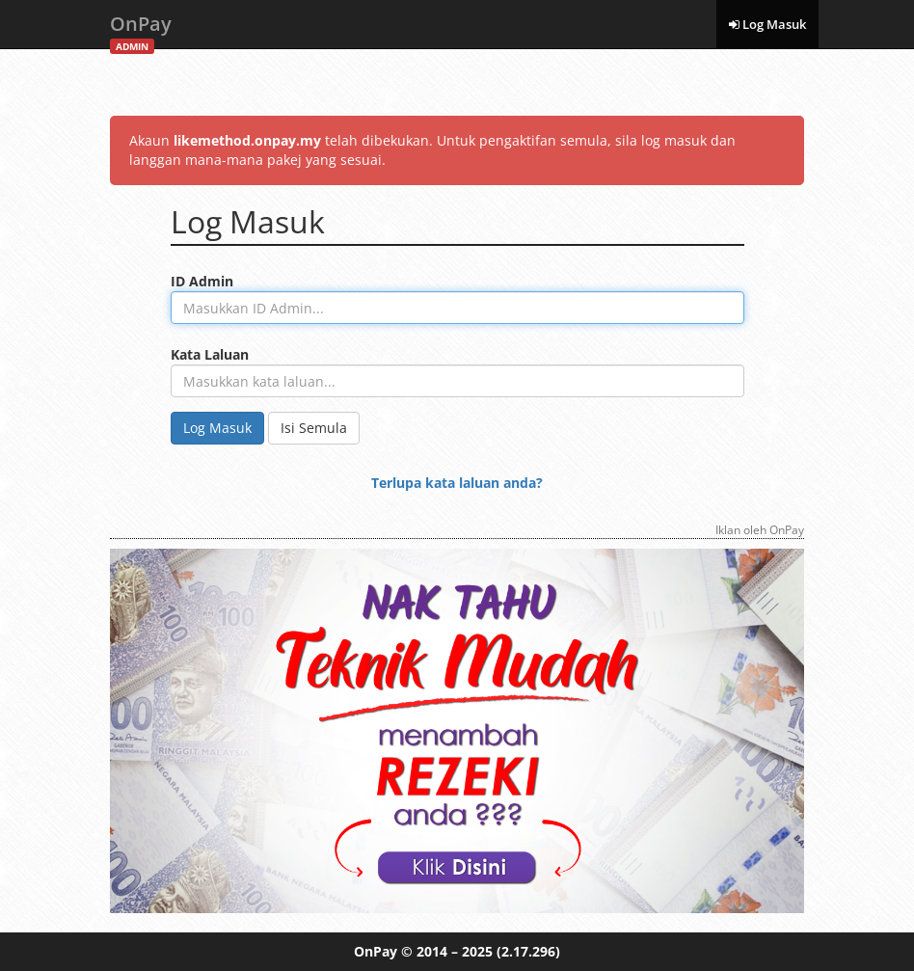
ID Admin (202, 281)
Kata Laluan (210, 354)
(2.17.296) (528, 951)
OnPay (141, 29)
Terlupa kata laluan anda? (457, 482)
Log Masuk (767, 24)
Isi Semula (314, 427)
